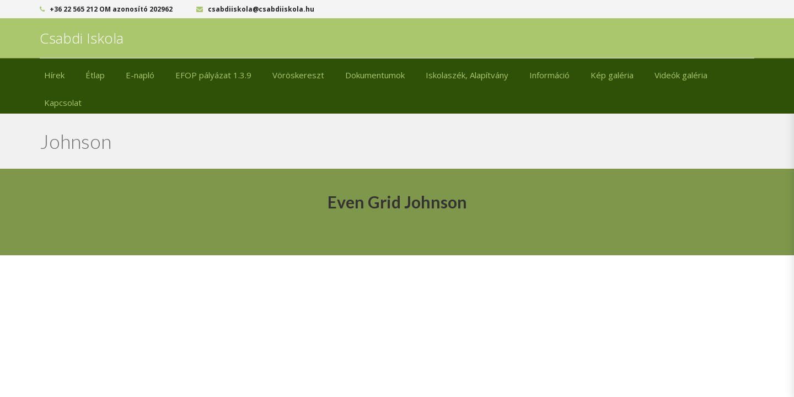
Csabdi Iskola (82, 38)
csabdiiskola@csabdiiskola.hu (255, 9)
